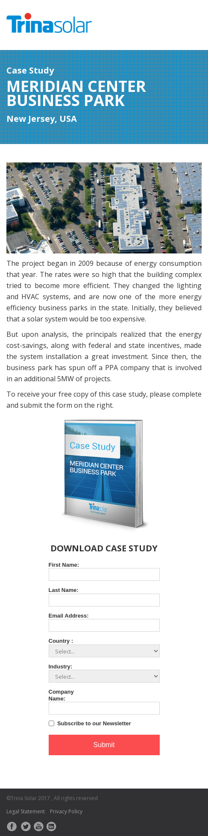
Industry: (61, 666)
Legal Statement (25, 811)
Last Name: (64, 590)
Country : (61, 641)
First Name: (64, 565)
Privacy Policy (66, 811)
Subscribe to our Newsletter (94, 723)
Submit (104, 744)
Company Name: (61, 695)
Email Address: (69, 615)
